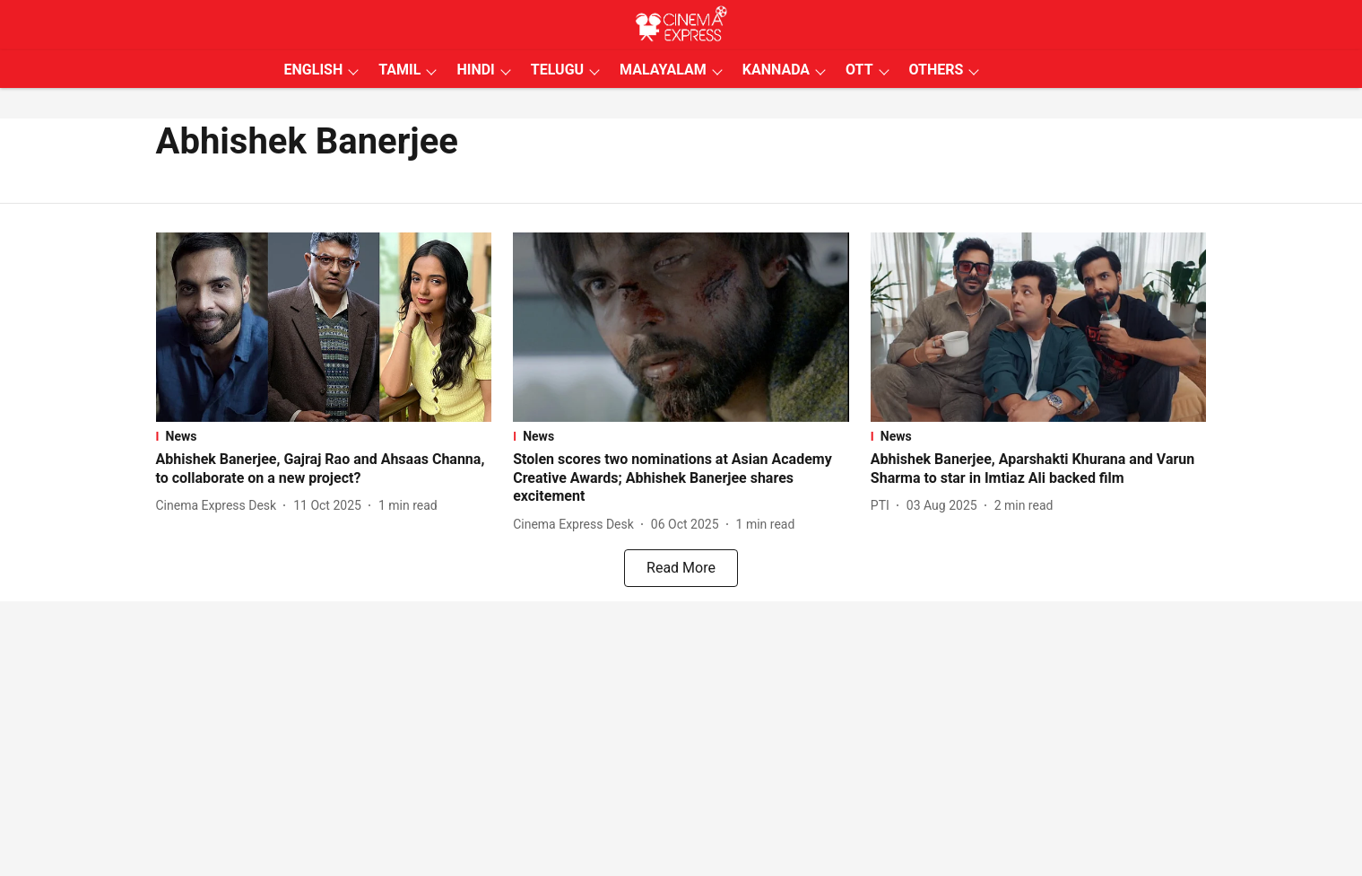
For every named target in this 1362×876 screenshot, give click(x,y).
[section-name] (324, 436)
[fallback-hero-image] (324, 327)
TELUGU (557, 69)
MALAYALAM (663, 69)
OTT (859, 69)
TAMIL (399, 69)
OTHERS (936, 69)
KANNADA (776, 69)
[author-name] (220, 505)
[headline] (324, 469)
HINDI (475, 69)
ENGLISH (313, 69)
